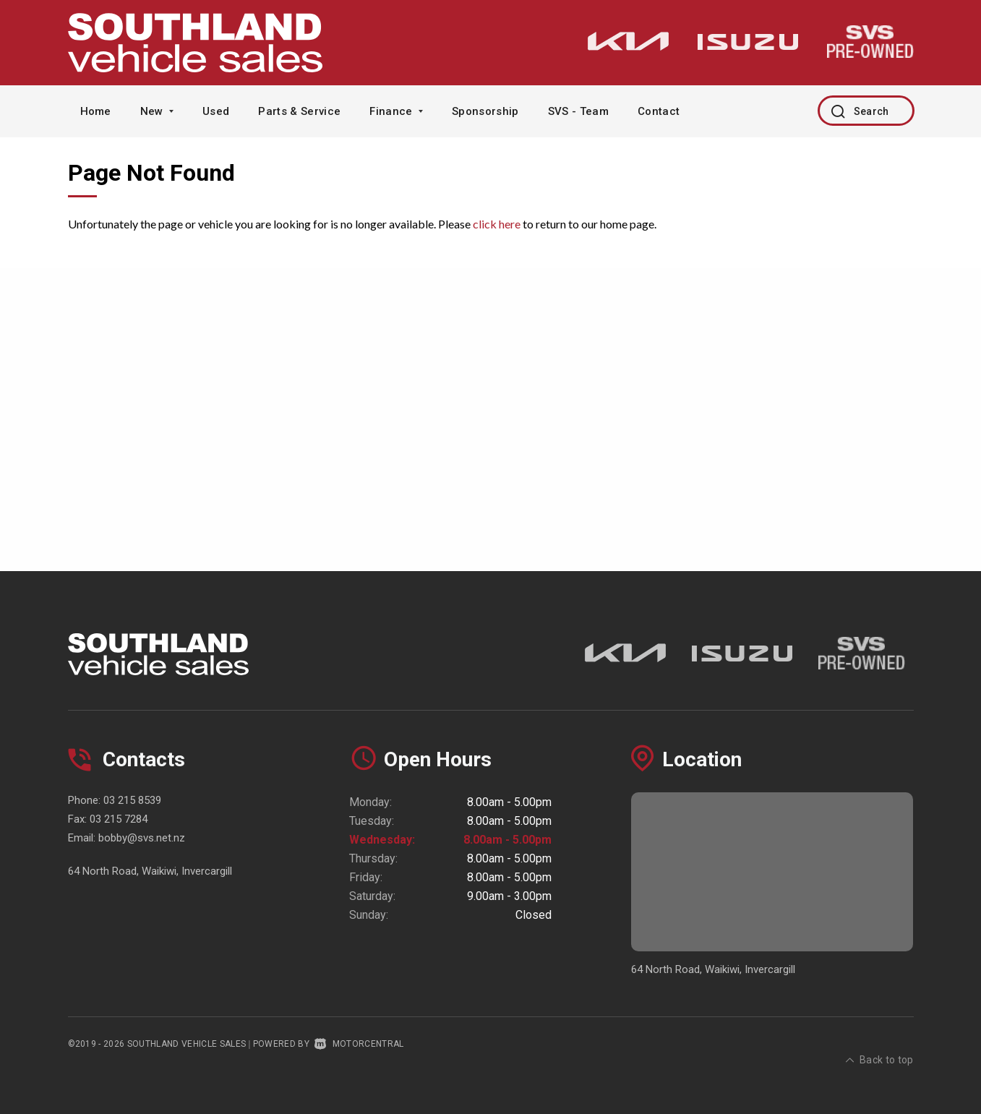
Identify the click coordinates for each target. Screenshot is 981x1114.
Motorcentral (358, 1044)
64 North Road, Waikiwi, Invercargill (150, 871)
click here (497, 224)
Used (215, 111)
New (157, 111)
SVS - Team (578, 111)
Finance (396, 111)
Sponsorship (485, 111)
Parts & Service (299, 111)
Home (95, 111)
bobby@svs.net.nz (141, 837)
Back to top (880, 1042)
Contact (659, 111)
